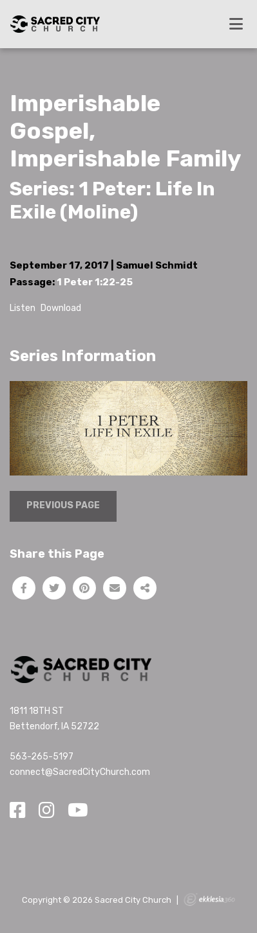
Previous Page (63, 505)
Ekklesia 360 (209, 899)
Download (61, 308)
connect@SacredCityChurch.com (80, 772)
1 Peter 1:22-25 (95, 282)
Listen (22, 308)
